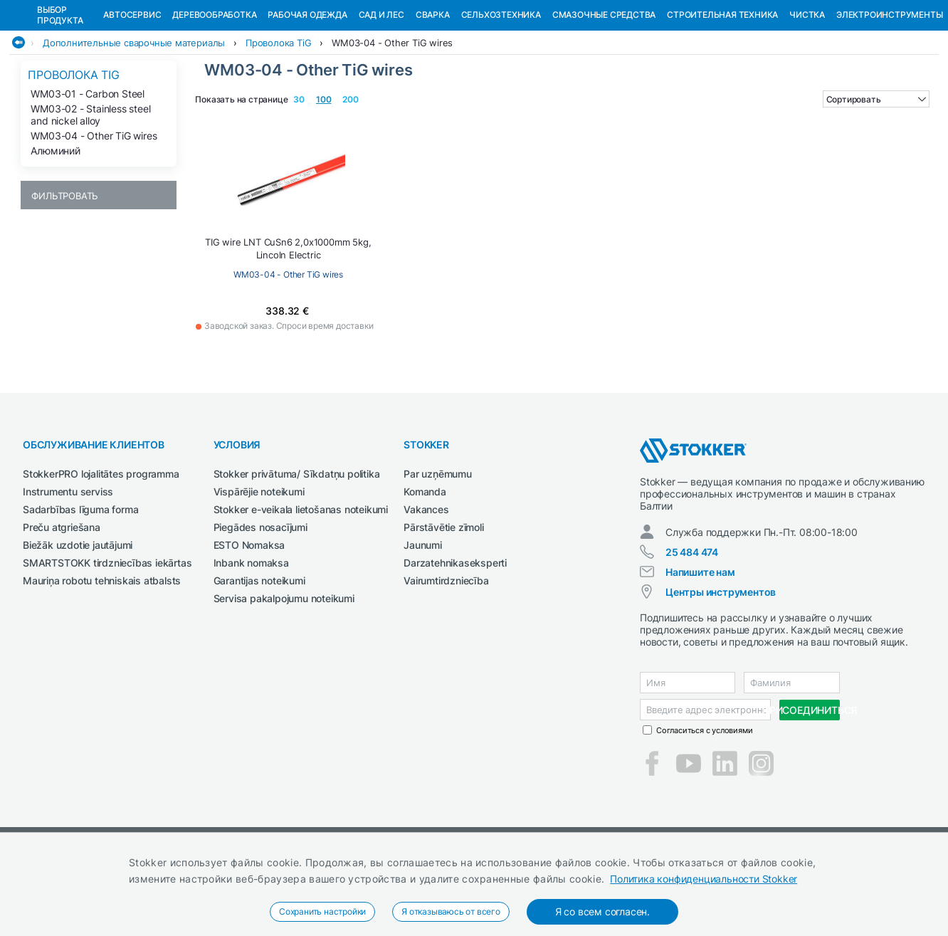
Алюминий (55, 224)
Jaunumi (423, 618)
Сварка (433, 88)
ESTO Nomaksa (249, 618)
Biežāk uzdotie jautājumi (77, 618)
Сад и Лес (381, 88)
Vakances (426, 583)
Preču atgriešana (61, 600)
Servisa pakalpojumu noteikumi (284, 672)
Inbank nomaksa (251, 636)
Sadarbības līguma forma (80, 583)
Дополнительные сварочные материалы (134, 116)
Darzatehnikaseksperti (455, 636)
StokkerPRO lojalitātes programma (101, 547)
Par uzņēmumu (438, 547)
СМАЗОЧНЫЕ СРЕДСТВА (603, 88)
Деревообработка (214, 88)
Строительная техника (722, 88)
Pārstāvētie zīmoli (443, 600)
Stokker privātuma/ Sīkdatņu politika (297, 547)
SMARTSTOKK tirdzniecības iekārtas (107, 636)
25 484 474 (691, 625)
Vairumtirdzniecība (446, 654)
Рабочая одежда (307, 88)
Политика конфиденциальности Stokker (703, 879)
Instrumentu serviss (68, 565)
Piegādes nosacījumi (260, 600)
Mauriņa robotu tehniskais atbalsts (102, 654)
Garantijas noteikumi (259, 654)
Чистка (807, 88)
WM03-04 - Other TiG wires (392, 116)
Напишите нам (700, 645)
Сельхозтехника (501, 88)
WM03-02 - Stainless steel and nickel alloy (90, 188)
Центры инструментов (720, 665)
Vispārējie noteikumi (259, 565)
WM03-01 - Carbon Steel (87, 167)
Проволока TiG (278, 116)
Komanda (425, 565)
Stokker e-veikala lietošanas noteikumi (301, 583)
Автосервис (132, 88)
